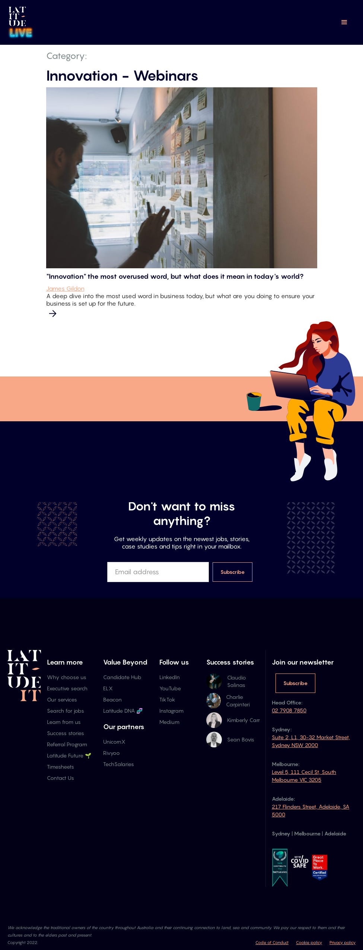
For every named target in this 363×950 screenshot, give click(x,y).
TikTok (167, 699)
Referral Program (67, 744)
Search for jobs (65, 710)
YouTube (170, 688)
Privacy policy (342, 942)
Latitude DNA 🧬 (123, 710)
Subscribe (295, 683)
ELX (108, 688)
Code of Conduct (272, 942)
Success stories (65, 733)
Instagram (171, 710)
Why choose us (66, 677)
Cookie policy (309, 942)
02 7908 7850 (289, 710)
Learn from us (64, 722)
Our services (62, 699)
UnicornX (114, 741)
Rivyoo (111, 753)
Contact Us (60, 778)
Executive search (67, 688)
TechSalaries (118, 764)
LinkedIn (169, 677)
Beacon (112, 699)
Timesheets (60, 766)
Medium (169, 722)
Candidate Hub (122, 677)
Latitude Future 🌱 (69, 755)
